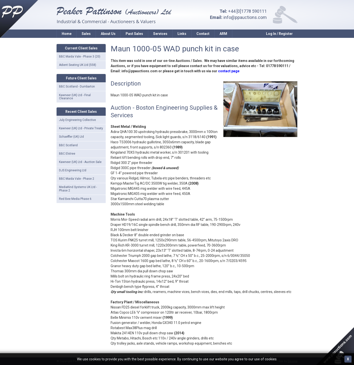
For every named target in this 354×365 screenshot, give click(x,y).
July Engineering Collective (77, 120)
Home (67, 34)
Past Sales (134, 34)
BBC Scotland (68, 145)
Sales (86, 34)
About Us (108, 34)
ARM (223, 34)
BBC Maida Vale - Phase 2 (76, 178)
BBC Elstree (67, 153)
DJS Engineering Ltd (72, 170)
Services (160, 34)
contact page (228, 71)
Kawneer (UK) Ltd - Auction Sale (80, 162)
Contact (202, 34)
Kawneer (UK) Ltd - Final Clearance (75, 96)
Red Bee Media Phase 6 (75, 199)
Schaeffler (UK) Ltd (71, 136)
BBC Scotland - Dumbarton (77, 86)
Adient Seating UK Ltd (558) (77, 65)
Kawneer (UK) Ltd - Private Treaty (81, 128)
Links (181, 34)
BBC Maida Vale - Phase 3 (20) (79, 56)
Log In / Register (279, 34)
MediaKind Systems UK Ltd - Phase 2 (78, 188)
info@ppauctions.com (245, 17)
